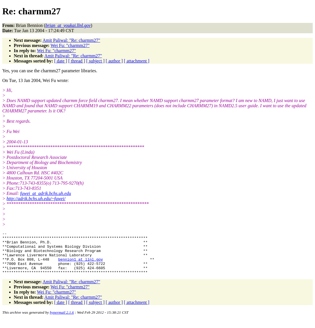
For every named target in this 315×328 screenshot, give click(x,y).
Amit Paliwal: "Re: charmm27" (71, 40)
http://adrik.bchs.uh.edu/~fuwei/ (36, 198)
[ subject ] (95, 60)
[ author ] (114, 60)
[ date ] (60, 60)
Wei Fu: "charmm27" (69, 45)
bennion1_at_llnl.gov (80, 265)
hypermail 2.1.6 (62, 321)
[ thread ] (76, 60)
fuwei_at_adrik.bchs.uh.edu (45, 193)
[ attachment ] (136, 60)
